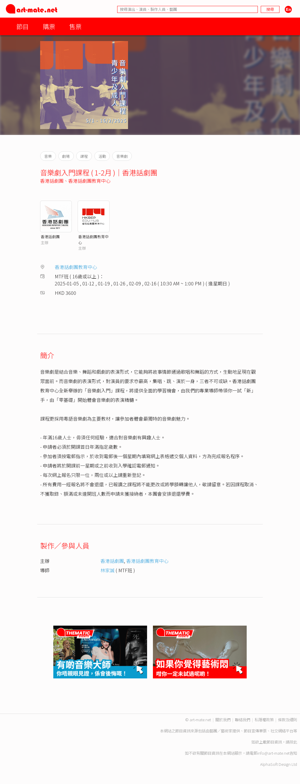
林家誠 (107, 570)
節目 (22, 26)
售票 (75, 26)
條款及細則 (287, 719)
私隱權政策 (264, 719)
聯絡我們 (242, 719)
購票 (49, 26)
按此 (293, 742)
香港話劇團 (52, 180)
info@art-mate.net (273, 753)
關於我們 (223, 719)
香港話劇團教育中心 (89, 180)
